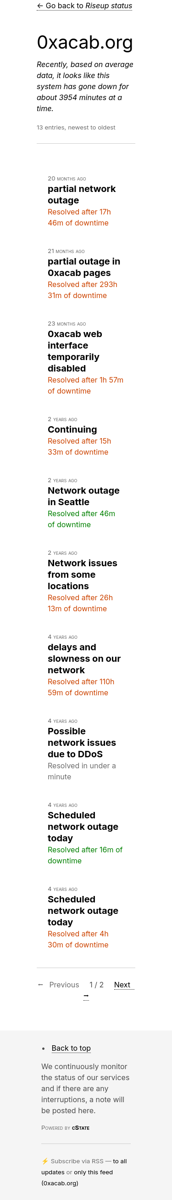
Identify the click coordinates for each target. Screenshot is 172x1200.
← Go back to (84, 5)
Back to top (71, 1048)
